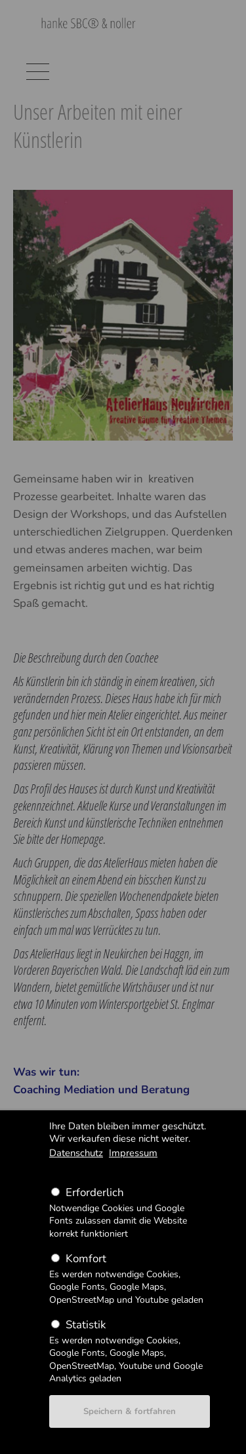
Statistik (86, 1324)
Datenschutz (76, 1152)
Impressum (133, 1152)
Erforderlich (95, 1192)
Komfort (86, 1258)
